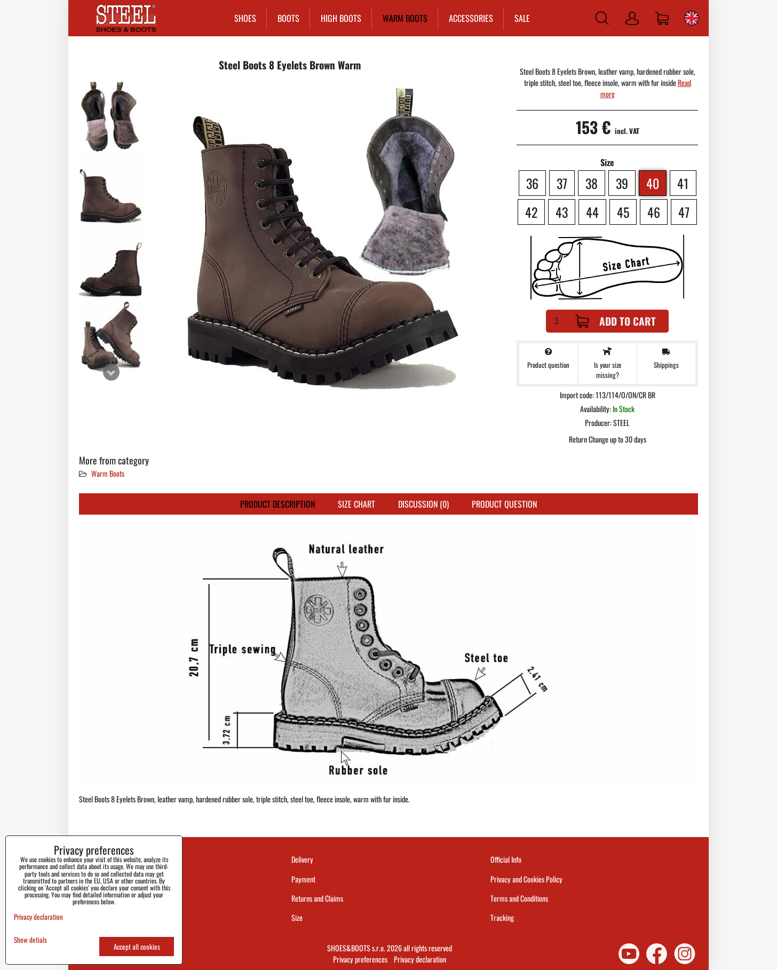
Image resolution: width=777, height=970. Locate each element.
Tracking (502, 917)
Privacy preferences (360, 959)
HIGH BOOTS (341, 18)
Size (297, 917)
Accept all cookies (137, 946)
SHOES (245, 18)
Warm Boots (107, 473)
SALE (522, 18)
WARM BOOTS (405, 18)
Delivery (302, 859)
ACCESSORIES (471, 18)
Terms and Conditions (519, 898)
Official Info (505, 859)
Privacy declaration (420, 959)
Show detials (30, 940)
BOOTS (288, 18)
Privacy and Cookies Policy (526, 879)
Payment (303, 879)
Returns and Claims (317, 898)
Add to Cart (615, 321)
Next (111, 372)
